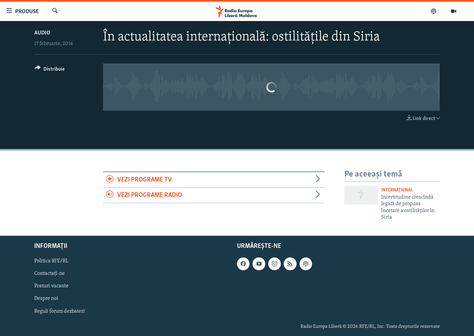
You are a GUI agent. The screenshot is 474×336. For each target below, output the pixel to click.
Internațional (397, 190)
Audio (42, 33)
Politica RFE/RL (51, 261)
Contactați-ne (49, 273)
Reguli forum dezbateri (59, 311)
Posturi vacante (51, 286)
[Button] (50, 70)
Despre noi (46, 298)
